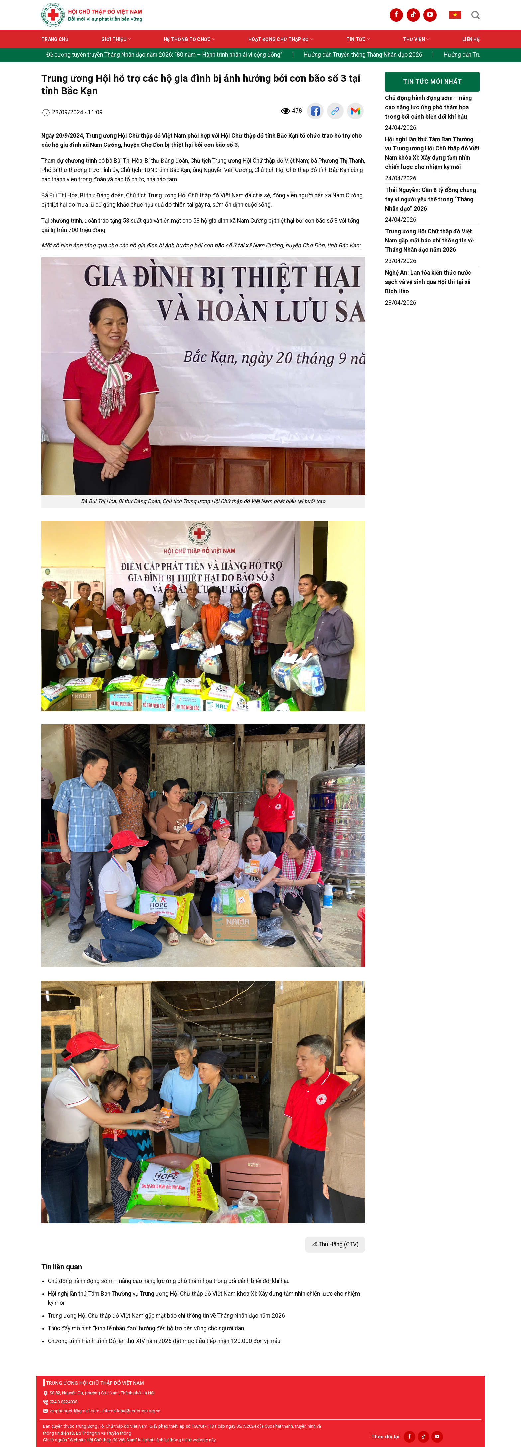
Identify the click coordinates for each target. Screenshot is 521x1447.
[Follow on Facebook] (396, 15)
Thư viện (416, 39)
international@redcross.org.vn (131, 1410)
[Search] (475, 15)
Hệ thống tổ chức (189, 39)
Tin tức (358, 39)
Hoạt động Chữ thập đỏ (280, 39)
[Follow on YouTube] (430, 15)
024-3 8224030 (63, 1401)
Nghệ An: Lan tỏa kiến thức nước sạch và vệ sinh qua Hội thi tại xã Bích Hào (428, 282)
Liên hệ (471, 39)
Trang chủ (55, 39)
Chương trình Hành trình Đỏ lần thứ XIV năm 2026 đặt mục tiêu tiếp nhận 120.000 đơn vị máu (164, 1341)
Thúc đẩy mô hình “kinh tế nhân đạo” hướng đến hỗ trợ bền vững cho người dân (146, 1328)
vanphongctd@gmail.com (74, 1410)
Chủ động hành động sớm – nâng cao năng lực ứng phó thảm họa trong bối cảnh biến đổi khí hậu (169, 1281)
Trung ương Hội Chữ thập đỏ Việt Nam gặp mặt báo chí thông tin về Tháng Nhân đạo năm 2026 (166, 1315)
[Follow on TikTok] (413, 15)
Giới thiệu (116, 39)
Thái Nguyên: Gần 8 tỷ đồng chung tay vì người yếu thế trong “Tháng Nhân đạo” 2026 (430, 199)
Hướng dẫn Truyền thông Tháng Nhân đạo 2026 (363, 54)
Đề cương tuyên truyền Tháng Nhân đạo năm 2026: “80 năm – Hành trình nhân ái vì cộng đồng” (164, 54)
